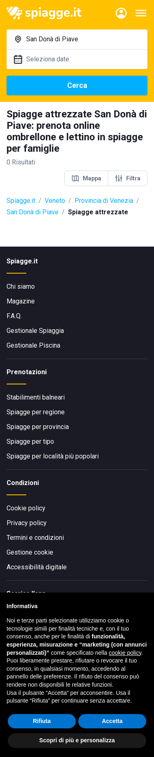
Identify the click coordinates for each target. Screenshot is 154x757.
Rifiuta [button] (42, 721)
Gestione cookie (30, 552)
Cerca (77, 85)
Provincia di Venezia (104, 200)
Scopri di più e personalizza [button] (77, 740)
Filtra (127, 178)
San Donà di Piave (33, 212)
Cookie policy (26, 508)
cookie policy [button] (125, 652)
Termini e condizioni (35, 537)
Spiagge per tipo (30, 441)
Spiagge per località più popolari (53, 456)
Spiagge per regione (36, 412)
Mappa (86, 178)
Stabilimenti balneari (36, 397)
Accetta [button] (112, 721)
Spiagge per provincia (38, 427)
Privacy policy (27, 523)
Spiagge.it (21, 200)
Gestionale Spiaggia (35, 331)
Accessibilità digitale (37, 567)
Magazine (21, 301)
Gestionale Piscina (33, 345)
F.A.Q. (14, 316)
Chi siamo (21, 286)
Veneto (55, 200)
